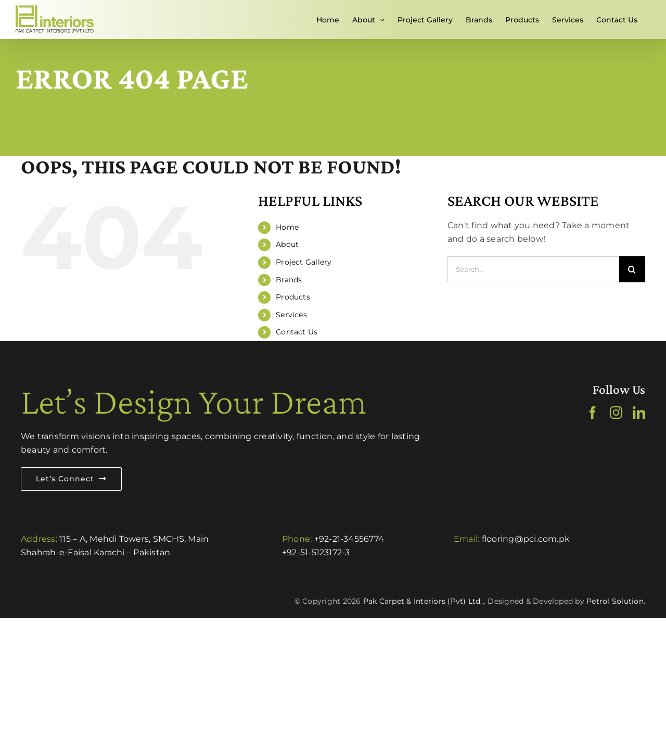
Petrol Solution (615, 601)
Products (293, 297)
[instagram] (616, 412)
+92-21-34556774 (349, 539)
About (287, 244)
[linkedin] (639, 412)
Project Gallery (304, 262)
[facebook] (592, 412)
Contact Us (296, 331)
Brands (289, 279)
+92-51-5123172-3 (316, 552)
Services (291, 314)
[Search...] (533, 269)
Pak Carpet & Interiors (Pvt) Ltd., (423, 601)
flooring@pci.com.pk (526, 539)
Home (287, 227)
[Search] (632, 269)
